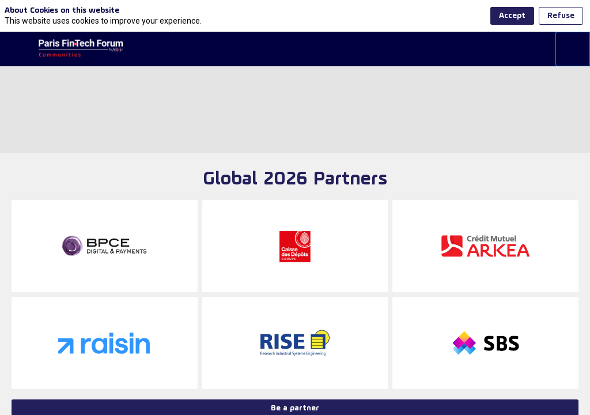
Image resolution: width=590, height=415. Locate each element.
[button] (17, 49)
